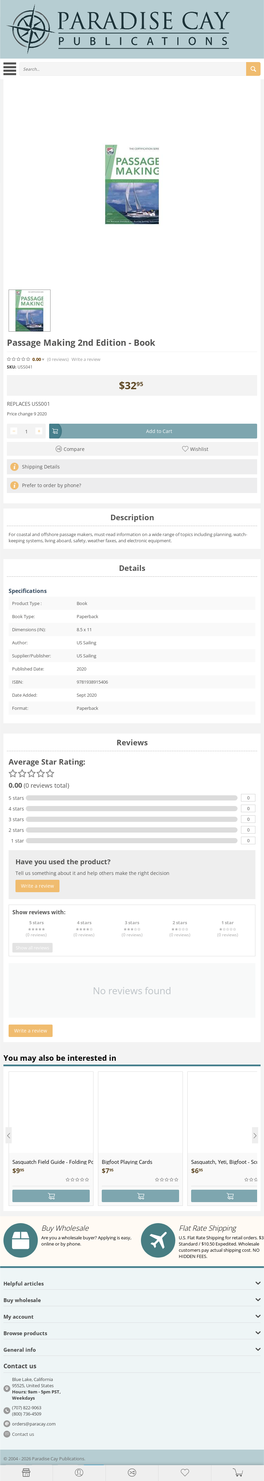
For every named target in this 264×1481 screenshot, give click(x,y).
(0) (58, 359)
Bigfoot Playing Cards (127, 1161)
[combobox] (140, 69)
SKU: (11, 367)
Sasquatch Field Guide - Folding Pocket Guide (52, 1161)
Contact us (23, 1434)
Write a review (86, 359)
